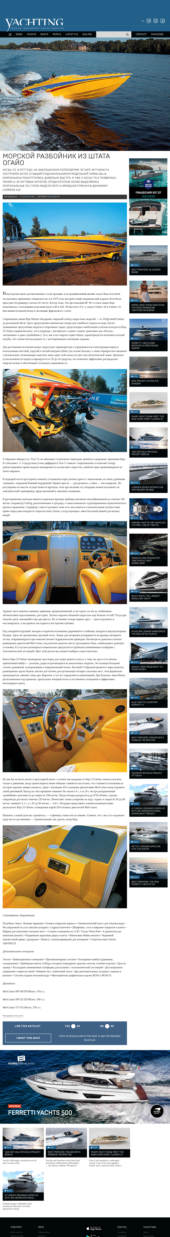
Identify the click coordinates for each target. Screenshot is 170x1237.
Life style (72, 34)
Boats (13, 1197)
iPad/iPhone (123, 1200)
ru (143, 21)
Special (14, 1204)
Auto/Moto (15, 1208)
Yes (67, 1026)
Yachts (31, 34)
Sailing (87, 34)
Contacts (147, 1197)
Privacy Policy (83, 1219)
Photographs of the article (13, 1016)
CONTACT (141, 34)
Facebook (121, 1189)
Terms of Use (97, 1219)
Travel (13, 1200)
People (57, 34)
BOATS (44, 34)
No (102, 1026)
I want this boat (28, 1037)
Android (121, 1204)
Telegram (121, 1197)
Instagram (121, 1193)
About (146, 1189)
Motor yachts (17, 1189)
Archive (41, 1193)
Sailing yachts (17, 1193)
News (19, 34)
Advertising (148, 1193)
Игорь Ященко (53, 197)
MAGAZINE (157, 34)
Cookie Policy (111, 1219)
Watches (15, 1212)
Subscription (44, 1189)
